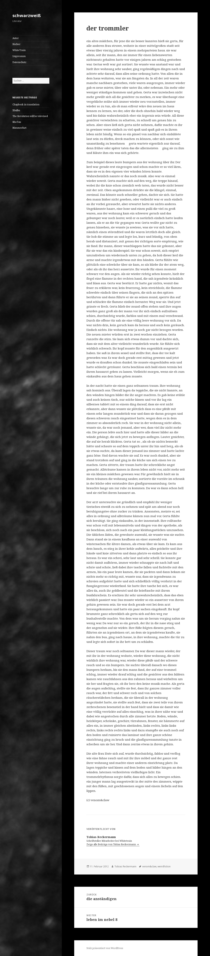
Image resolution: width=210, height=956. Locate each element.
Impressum (19, 56)
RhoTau (16, 122)
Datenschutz (19, 62)
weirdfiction (164, 866)
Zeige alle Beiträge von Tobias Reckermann (111, 844)
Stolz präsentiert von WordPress (104, 948)
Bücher (16, 44)
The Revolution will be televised (30, 116)
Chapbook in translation (25, 104)
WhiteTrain (19, 50)
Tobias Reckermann (125, 866)
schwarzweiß (26, 15)
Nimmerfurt (19, 127)
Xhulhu (16, 110)
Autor (15, 38)
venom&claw (149, 866)
